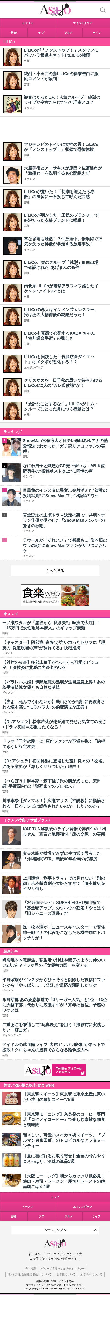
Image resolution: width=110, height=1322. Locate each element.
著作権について (66, 1274)
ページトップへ (55, 1230)
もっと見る (55, 571)
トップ (55, 1197)
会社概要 (30, 1268)
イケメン (29, 108)
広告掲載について (91, 1274)
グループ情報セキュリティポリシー (63, 1268)
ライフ (96, 1216)
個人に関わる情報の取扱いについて (30, 1274)
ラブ (41, 1216)
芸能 (26, 61)
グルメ (69, 1216)
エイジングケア (33, 367)
